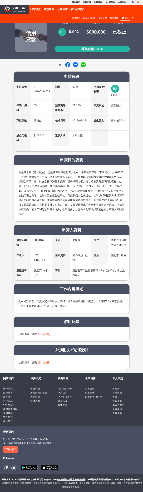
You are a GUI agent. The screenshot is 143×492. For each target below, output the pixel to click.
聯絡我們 (8, 417)
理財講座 (35, 400)
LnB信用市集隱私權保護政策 (71, 479)
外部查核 (122, 2)
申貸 (115, 396)
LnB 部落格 (110, 2)
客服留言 (10, 449)
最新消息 (87, 2)
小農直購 (117, 409)
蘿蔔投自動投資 (38, 392)
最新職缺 (98, 2)
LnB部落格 (9, 404)
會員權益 (117, 413)
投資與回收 (119, 404)
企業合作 (90, 388)
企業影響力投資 (93, 396)
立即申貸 (63, 404)
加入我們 (8, 421)
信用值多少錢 (65, 388)
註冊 (134, 18)
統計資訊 (8, 400)
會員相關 (117, 400)
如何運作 (8, 396)
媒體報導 (76, 18)
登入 (125, 18)
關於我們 (76, 2)
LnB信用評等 (89, 18)
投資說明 (35, 388)
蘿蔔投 (116, 388)
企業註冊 (90, 392)
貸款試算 (63, 400)
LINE (83, 64)
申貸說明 (63, 392)
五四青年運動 (10, 409)
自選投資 (117, 392)
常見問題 (114, 18)
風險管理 (102, 18)
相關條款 (8, 413)
